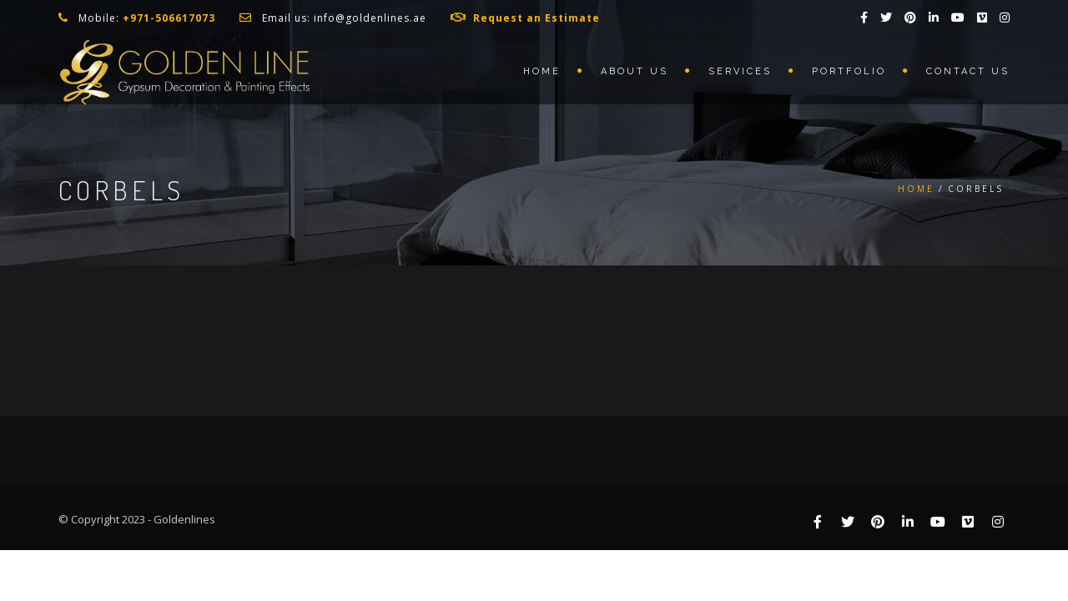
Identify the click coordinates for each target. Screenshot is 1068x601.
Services (740, 71)
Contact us (968, 71)
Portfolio (849, 71)
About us (634, 71)
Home (542, 71)
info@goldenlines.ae (370, 18)
